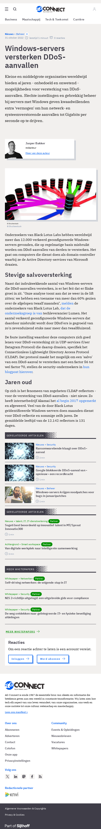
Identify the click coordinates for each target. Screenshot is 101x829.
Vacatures (58, 742)
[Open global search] (14, 9)
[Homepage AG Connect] (50, 9)
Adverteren (12, 736)
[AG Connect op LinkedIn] (15, 776)
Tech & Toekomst (56, 19)
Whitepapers (59, 748)
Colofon (10, 748)
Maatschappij (31, 19)
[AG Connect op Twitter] (7, 776)
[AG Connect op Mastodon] (23, 776)
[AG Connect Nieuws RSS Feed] (40, 776)
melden (67, 303)
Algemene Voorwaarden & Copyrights (25, 808)
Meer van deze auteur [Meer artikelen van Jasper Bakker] (38, 153)
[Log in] (94, 9)
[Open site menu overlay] (6, 9)
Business (11, 19)
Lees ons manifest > (16, 712)
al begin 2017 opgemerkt (76, 401)
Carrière (78, 19)
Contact (10, 742)
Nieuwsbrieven (61, 736)
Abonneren (12, 730)
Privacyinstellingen (17, 761)
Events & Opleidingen (65, 730)
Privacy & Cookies (14, 814)
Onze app (11, 754)
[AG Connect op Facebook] (32, 776)
